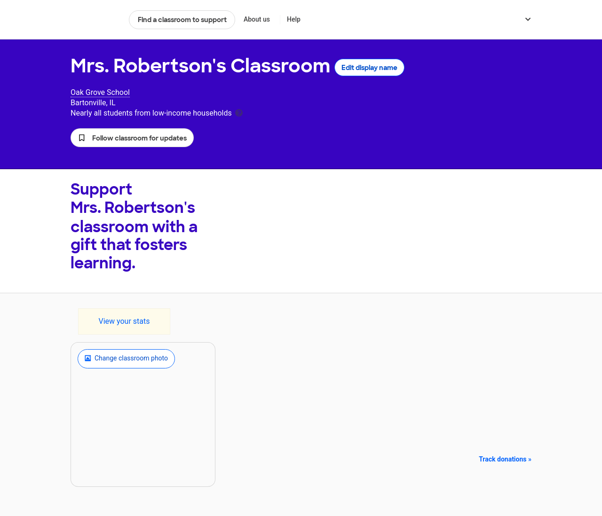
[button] (132, 137)
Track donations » (505, 459)
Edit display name (369, 67)
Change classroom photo (126, 358)
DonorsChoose (96, 19)
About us (257, 19)
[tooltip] (239, 112)
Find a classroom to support (182, 20)
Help (294, 19)
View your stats (124, 321)
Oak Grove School (100, 92)
